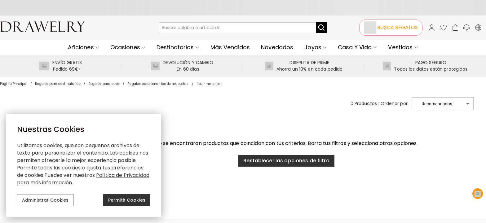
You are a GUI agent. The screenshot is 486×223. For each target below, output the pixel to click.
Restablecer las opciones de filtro (286, 160)
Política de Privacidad (122, 175)
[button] (443, 103)
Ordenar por (394, 103)
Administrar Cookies (45, 200)
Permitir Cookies (126, 200)
